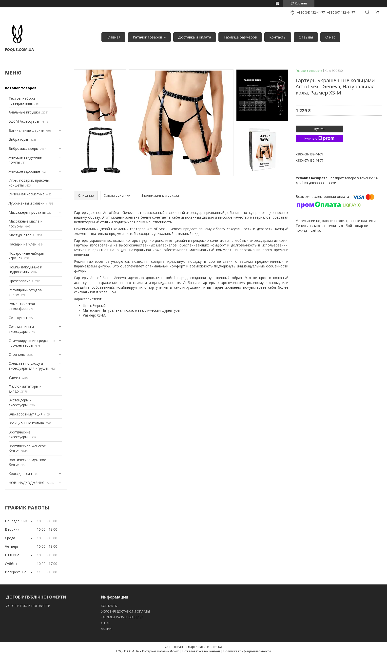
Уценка (14, 377)
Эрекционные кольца (26, 423)
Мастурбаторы (22, 235)
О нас (330, 37)
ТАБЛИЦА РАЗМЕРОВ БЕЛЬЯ (122, 617)
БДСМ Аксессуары (24, 121)
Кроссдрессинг (21, 473)
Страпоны (17, 354)
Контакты (277, 37)
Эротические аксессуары (19, 434)
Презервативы (21, 281)
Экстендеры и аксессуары (20, 402)
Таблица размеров (240, 37)
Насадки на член (22, 244)
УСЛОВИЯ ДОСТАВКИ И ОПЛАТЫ (125, 611)
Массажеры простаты (27, 212)
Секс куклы (18, 317)
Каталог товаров (147, 37)
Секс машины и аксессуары (21, 329)
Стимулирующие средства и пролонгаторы (32, 343)
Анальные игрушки (24, 112)
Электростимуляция (25, 414)
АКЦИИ (106, 628)
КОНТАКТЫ (109, 605)
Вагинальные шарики (26, 130)
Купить (319, 129)
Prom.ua (216, 646)
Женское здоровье (24, 171)
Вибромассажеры (24, 148)
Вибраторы (18, 139)
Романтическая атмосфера (22, 306)
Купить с (319, 138)
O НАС (105, 623)
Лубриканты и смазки (26, 203)
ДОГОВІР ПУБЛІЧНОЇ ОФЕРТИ (28, 605)
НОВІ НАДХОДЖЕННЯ (27, 482)
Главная (113, 37)
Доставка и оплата (194, 37)
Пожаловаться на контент (201, 651)
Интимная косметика (26, 194)
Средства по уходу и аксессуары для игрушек (29, 366)
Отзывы (306, 37)
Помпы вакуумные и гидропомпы (25, 269)
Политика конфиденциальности (247, 651)
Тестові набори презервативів (22, 101)
